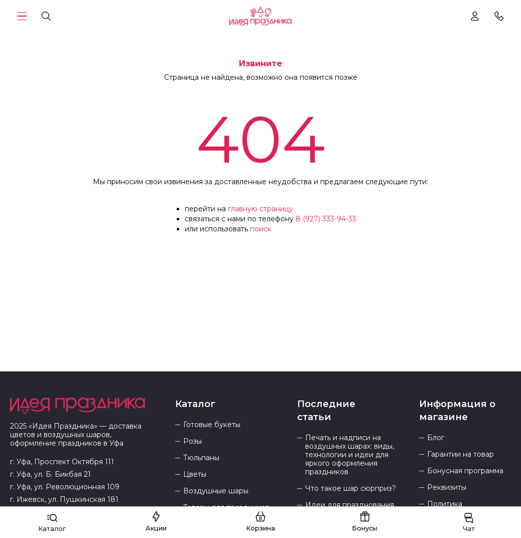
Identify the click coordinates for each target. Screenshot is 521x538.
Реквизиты (446, 487)
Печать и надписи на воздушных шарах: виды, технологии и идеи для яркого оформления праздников (349, 455)
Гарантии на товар (460, 454)
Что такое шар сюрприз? (350, 488)
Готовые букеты (211, 425)
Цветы (194, 474)
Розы (192, 441)
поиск (261, 228)
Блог (435, 438)
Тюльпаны (201, 458)
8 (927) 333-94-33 (326, 218)
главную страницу (260, 208)
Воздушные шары (215, 491)
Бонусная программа (465, 471)
